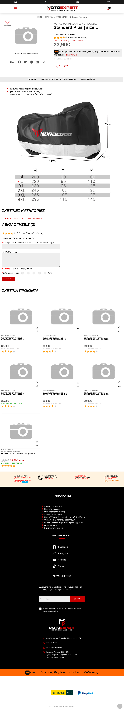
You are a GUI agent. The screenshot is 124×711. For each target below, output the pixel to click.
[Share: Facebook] (19, 62)
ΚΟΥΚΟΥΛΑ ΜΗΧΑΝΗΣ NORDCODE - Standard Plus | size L (66, 17)
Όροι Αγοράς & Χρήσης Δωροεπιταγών (59, 520)
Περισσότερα (71, 55)
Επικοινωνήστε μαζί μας (53, 528)
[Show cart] (107, 8)
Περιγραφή (32, 79)
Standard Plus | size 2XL (103, 338)
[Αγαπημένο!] (57, 66)
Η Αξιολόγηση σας (10, 252)
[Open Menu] (15, 9)
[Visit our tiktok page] (62, 567)
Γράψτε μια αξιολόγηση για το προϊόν (68, 40)
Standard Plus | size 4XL (103, 393)
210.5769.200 (51, 643)
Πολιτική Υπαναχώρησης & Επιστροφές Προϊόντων (64, 517)
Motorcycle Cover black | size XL (20, 452)
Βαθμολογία (8, 273)
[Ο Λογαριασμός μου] (77, 2)
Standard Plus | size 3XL (62, 393)
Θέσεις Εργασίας (51, 525)
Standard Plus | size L (20, 338)
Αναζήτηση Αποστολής (53, 506)
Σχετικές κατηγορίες (49, 79)
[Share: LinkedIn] (37, 62)
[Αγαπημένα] (108, 2)
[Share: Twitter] (25, 62)
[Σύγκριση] (66, 66)
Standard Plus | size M (20, 393)
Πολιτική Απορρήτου (52, 509)
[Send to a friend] (43, 62)
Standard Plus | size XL (62, 338)
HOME (39, 17)
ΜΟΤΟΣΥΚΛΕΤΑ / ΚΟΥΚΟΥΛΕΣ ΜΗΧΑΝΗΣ (24, 219)
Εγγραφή (77, 599)
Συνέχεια (8, 278)
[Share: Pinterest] (31, 62)
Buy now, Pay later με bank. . (62, 672)
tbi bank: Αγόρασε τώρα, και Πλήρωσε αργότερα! (63, 523)
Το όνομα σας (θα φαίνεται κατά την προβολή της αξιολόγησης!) (28, 243)
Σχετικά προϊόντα (88, 79)
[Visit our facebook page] (62, 548)
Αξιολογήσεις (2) (69, 79)
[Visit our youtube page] (62, 561)
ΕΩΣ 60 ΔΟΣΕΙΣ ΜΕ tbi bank (112, 480)
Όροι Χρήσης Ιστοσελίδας (54, 512)
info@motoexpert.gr (54, 647)
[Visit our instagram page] (62, 555)
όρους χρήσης (58, 608)
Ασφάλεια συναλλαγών (53, 514)
